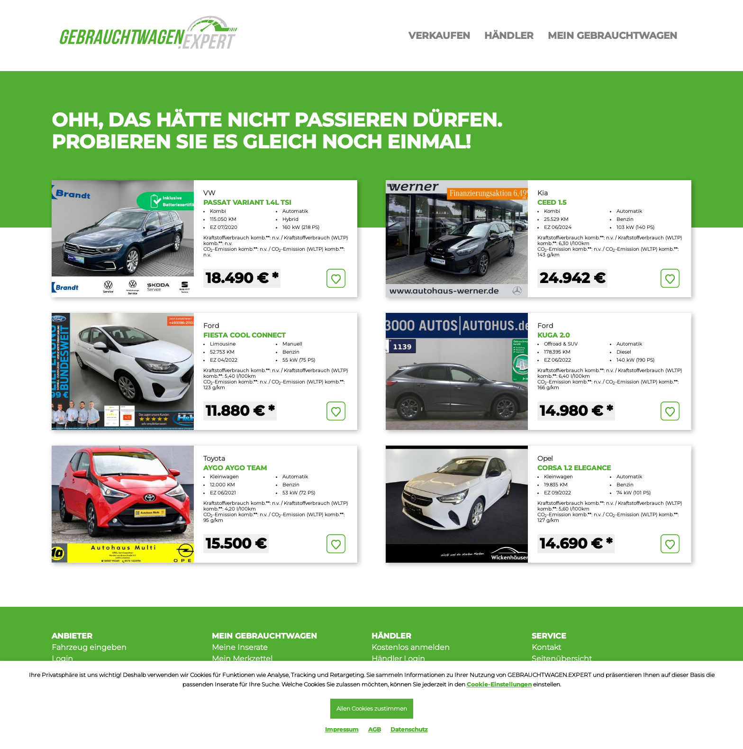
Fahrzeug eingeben (89, 647)
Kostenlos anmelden (411, 647)
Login (62, 658)
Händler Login (398, 658)
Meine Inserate (240, 647)
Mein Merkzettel (242, 658)
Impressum (342, 729)
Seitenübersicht (562, 658)
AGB (374, 729)
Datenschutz (409, 729)
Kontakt (546, 647)
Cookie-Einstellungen (499, 682)
